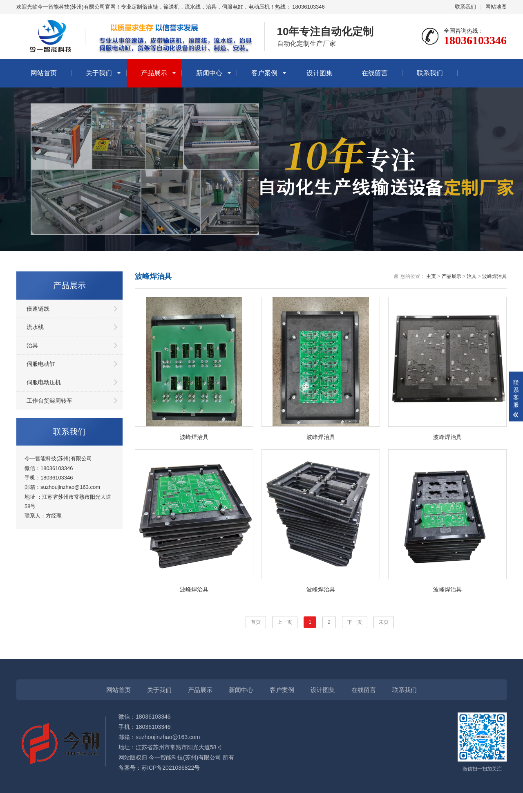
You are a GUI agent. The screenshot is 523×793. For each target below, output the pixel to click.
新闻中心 (209, 72)
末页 (384, 622)
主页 (431, 276)
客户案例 (264, 72)
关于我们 (99, 72)
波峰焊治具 (494, 276)
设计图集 (319, 72)
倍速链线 (38, 308)
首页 (256, 622)
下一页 (354, 622)
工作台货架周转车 (49, 400)
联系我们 (465, 7)
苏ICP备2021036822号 (170, 767)
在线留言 (375, 72)
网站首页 (44, 72)
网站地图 (496, 7)
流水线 (35, 327)
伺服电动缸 (41, 364)
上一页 (284, 622)
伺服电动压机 (44, 382)
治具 (32, 345)
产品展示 (154, 72)
